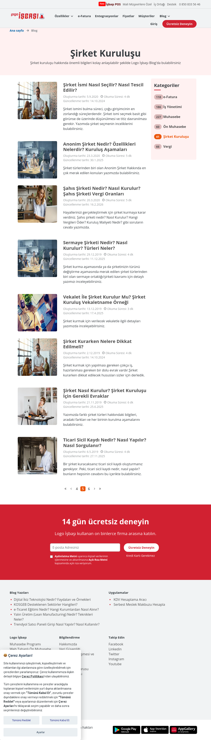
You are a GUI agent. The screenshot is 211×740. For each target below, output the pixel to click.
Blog (163, 16)
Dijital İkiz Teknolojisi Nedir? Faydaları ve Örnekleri (52, 599)
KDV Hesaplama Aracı (130, 599)
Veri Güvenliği (69, 649)
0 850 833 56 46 (189, 4)
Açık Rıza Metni (98, 560)
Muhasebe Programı (25, 644)
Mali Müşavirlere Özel (137, 4)
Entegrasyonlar (106, 16)
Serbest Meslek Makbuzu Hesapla (139, 604)
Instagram (116, 659)
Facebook (116, 644)
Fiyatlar (128, 16)
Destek (171, 4)
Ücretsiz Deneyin (179, 24)
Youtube (115, 664)
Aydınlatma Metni (66, 556)
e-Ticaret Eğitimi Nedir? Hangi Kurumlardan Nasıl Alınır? (56, 609)
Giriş (153, 24)
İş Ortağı (159, 4)
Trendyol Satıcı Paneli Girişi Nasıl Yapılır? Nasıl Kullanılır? (57, 624)
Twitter (114, 654)
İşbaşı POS (113, 4)
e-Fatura (84, 16)
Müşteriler (146, 16)
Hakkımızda (68, 644)
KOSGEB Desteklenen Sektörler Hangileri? (45, 604)
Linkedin (115, 649)
